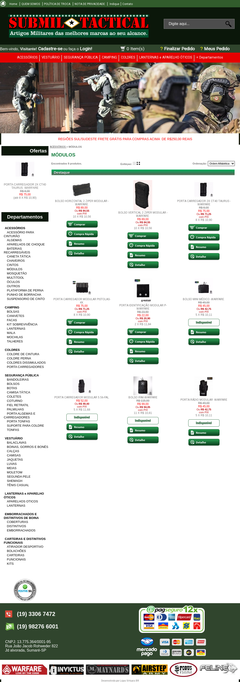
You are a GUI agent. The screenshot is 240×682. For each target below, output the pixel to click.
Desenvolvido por (110, 680)
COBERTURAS (17, 522)
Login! (86, 48)
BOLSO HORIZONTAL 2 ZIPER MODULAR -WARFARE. (82, 202)
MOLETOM (14, 472)
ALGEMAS (14, 240)
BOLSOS (13, 384)
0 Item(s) (135, 48)
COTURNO (14, 401)
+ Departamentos (209, 57)
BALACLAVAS (16, 442)
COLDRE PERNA (19, 358)
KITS (10, 563)
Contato (127, 4)
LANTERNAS (16, 328)
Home (13, 4)
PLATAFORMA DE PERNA (25, 290)
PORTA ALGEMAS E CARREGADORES (19, 415)
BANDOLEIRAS (17, 379)
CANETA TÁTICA (19, 256)
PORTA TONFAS (18, 421)
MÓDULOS (14, 269)
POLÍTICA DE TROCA (57, 4)
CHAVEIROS (16, 260)
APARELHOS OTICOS (22, 501)
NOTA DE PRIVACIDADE (90, 4)
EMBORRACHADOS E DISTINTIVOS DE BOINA (21, 516)
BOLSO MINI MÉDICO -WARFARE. (204, 299)
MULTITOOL (15, 277)
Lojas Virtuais (128, 680)
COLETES (14, 396)
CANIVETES (15, 316)
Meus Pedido (216, 48)
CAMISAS (14, 455)
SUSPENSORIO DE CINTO (26, 299)
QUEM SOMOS (30, 4)
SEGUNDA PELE (18, 476)
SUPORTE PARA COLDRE (25, 425)
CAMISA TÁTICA (18, 392)
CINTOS (12, 265)
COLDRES (128, 57)
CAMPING (109, 57)
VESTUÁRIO (51, 57)
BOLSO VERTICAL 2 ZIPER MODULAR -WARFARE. (143, 214)
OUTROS (13, 286)
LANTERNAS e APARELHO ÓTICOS (165, 57)
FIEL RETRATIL (17, 405)
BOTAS (12, 388)
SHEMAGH (14, 481)
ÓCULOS (13, 282)
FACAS (12, 320)
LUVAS (12, 464)
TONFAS (13, 430)
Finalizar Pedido (179, 48)
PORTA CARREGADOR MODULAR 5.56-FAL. (81, 397)
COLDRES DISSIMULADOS (26, 362)
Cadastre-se (50, 48)
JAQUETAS (15, 459)
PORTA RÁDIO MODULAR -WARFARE (203, 399)
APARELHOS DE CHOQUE (26, 244)
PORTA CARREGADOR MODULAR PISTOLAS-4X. (81, 301)
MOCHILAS (15, 337)
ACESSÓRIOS (27, 57)
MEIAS (11, 468)
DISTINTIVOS (16, 526)
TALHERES (15, 341)
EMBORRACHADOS (21, 530)
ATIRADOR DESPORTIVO (25, 546)
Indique (114, 4)
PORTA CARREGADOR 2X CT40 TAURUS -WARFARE (24, 191)
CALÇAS (13, 451)
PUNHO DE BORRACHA (24, 294)
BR (137, 680)
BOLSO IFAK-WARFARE (142, 397)
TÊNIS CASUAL (18, 485)
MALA (11, 333)
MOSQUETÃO (17, 273)
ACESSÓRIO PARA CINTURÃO (19, 234)
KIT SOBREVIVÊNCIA (22, 324)
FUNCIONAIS (16, 559)
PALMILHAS (15, 409)
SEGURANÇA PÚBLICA (81, 57)
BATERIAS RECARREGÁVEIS (17, 250)
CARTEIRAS (15, 555)
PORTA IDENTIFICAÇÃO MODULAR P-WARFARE (143, 307)
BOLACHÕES (16, 551)
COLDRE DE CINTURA (23, 354)
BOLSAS (13, 311)
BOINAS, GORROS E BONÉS (27, 447)
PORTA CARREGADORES (25, 367)
